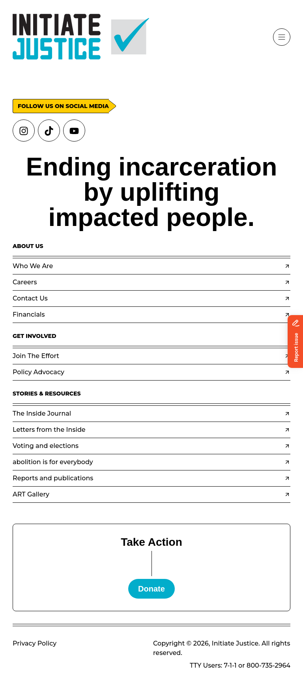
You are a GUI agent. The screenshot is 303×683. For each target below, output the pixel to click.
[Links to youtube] (74, 130)
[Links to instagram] (24, 130)
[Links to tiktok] (49, 130)
